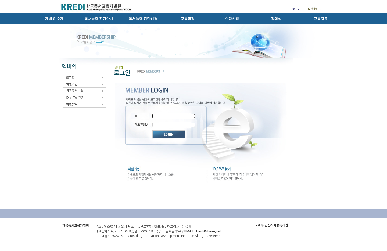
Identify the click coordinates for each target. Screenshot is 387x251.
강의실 (276, 19)
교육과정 (188, 19)
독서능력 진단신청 (143, 19)
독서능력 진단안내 (98, 19)
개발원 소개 (54, 19)
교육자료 (321, 19)
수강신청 (232, 19)
